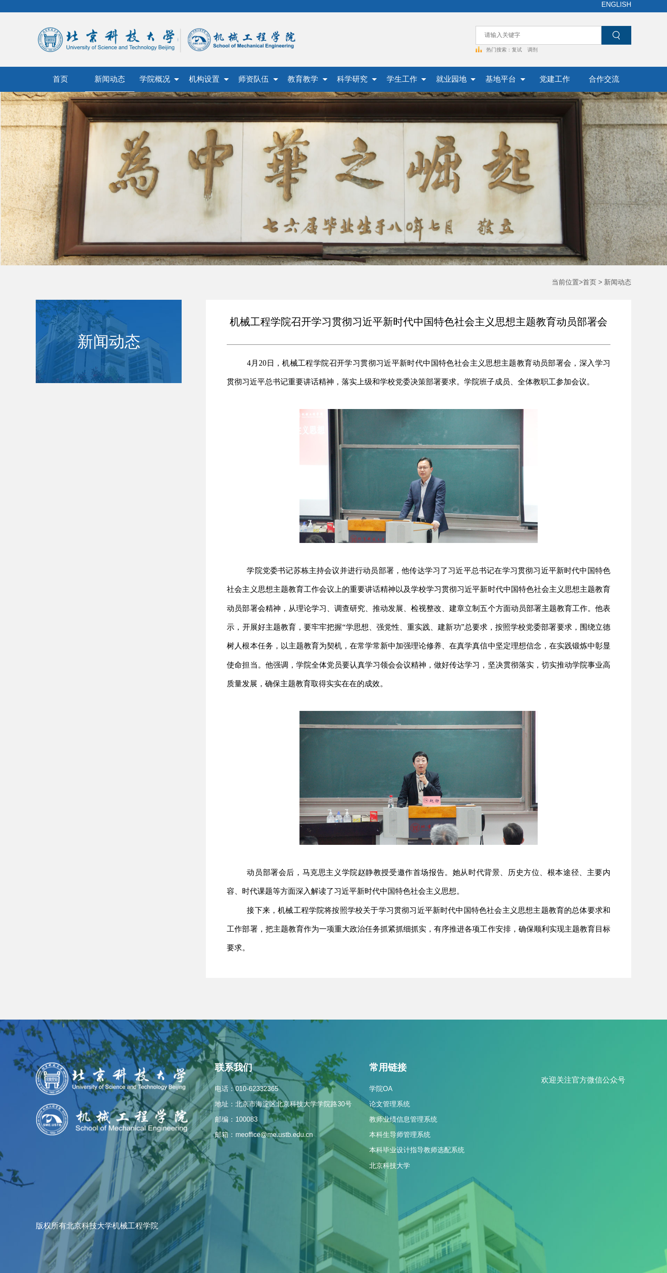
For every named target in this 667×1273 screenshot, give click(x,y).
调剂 (532, 49)
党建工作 (554, 79)
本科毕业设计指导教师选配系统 (417, 1150)
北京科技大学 (389, 1165)
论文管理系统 (389, 1104)
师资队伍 (258, 79)
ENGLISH (616, 4)
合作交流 (604, 79)
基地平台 (505, 79)
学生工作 (407, 79)
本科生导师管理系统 (399, 1134)
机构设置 (209, 79)
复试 (517, 49)
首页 (60, 79)
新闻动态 (109, 79)
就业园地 (456, 79)
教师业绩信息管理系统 (403, 1119)
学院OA (381, 1088)
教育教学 (308, 79)
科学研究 (357, 79)
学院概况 (160, 79)
